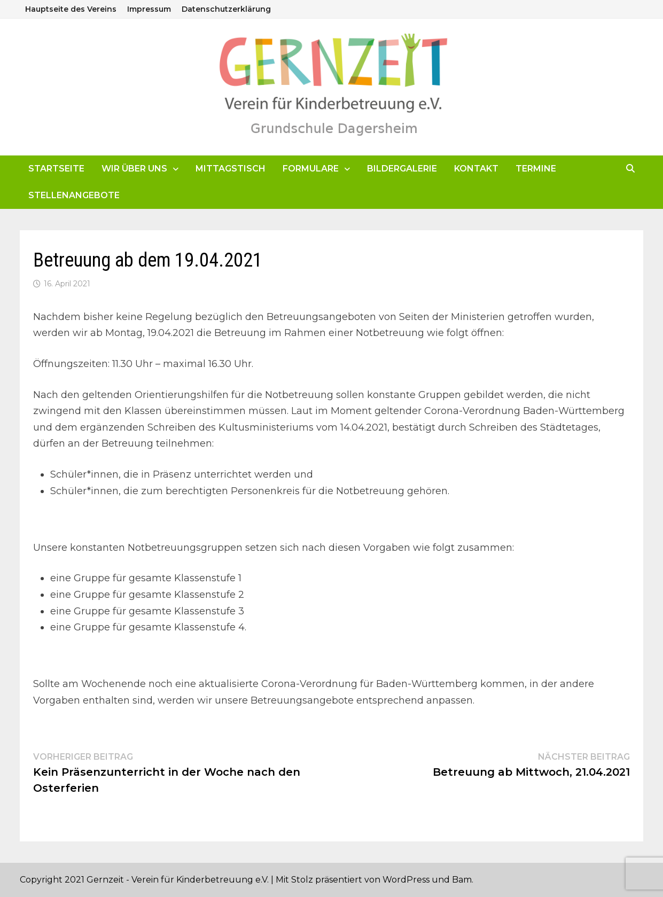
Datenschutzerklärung (226, 9)
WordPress (406, 880)
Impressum (149, 9)
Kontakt (476, 168)
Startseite (56, 168)
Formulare (311, 168)
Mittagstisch (231, 168)
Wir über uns (134, 168)
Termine (536, 168)
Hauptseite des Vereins (70, 9)
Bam (462, 880)
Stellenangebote (74, 195)
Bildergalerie (402, 168)
